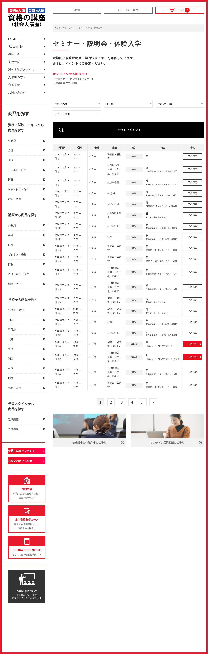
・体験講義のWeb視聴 (65, 83)
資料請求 (77, 11)
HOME (13, 41)
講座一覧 (14, 66)
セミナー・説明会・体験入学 (128, 11)
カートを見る (180, 11)
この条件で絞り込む (128, 126)
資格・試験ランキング (28, 491)
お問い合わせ (18, 129)
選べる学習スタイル (22, 91)
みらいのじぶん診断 (27, 503)
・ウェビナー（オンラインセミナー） (73, 78)
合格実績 (14, 116)
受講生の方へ (18, 104)
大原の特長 (16, 54)
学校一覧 (14, 79)
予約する (192, 336)
